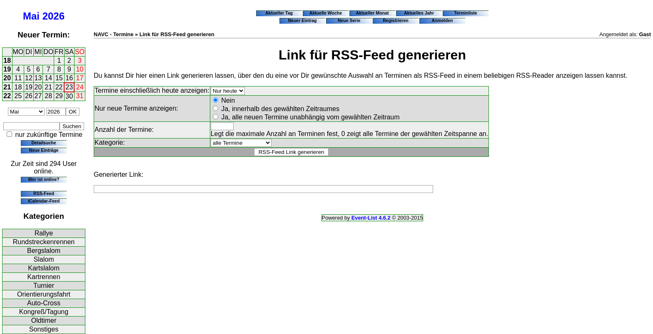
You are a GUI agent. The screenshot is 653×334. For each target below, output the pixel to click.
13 (38, 78)
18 (7, 60)
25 (18, 95)
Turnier (43, 285)
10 (80, 69)
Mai (31, 16)
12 (28, 78)
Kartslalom (44, 268)
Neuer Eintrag (302, 20)
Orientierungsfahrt (43, 294)
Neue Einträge (44, 150)
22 (59, 87)
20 (7, 78)
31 (80, 95)
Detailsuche (43, 142)
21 (7, 87)
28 (48, 95)
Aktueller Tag (279, 12)
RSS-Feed (43, 193)
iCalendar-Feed (44, 200)
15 (59, 78)
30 (69, 96)
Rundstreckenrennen (44, 241)
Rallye (44, 233)
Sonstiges (43, 329)
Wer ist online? (43, 179)
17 (80, 78)
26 (28, 95)
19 (7, 69)
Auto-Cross (43, 303)
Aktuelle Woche (325, 12)
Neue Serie (349, 20)
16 (69, 78)
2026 (53, 16)
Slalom (44, 259)
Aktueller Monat (372, 12)
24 (80, 87)
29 (59, 95)
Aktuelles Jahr (419, 12)
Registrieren (396, 20)
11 (18, 78)
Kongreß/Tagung (43, 311)
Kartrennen (43, 276)
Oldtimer (43, 320)
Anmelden (442, 20)
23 (69, 87)
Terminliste (465, 12)
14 (48, 78)
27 (38, 95)
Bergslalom (43, 250)
